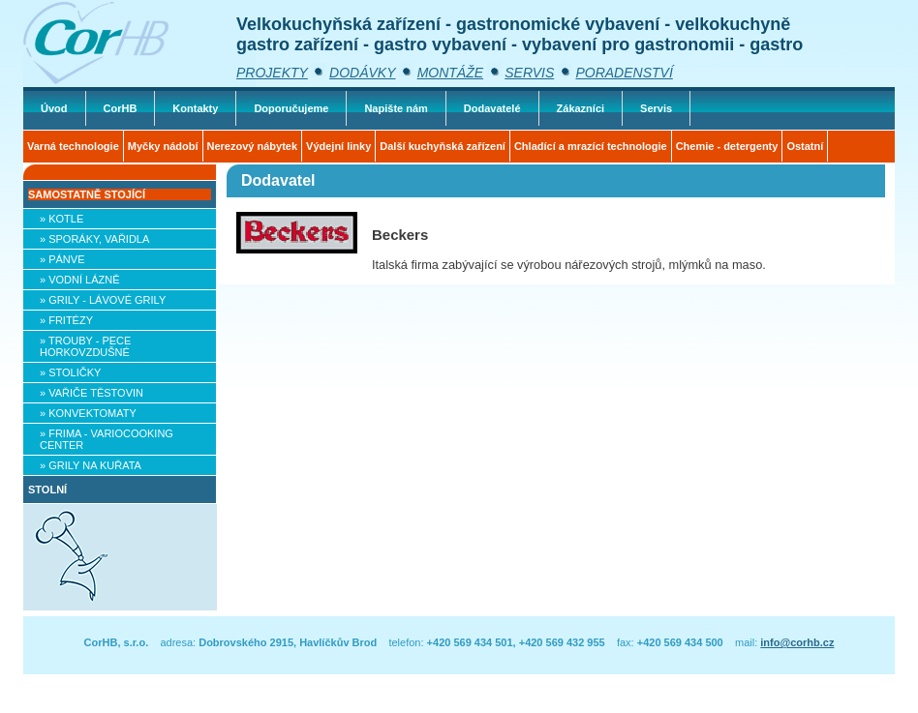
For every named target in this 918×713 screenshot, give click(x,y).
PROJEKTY (272, 72)
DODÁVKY (362, 72)
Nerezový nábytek (252, 146)
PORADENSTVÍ (623, 72)
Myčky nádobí (163, 146)
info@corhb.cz (797, 642)
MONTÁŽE (450, 72)
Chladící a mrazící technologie (590, 146)
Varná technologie (73, 146)
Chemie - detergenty (727, 146)
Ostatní (804, 146)
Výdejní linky (338, 146)
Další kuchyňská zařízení (442, 146)
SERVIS (529, 72)
